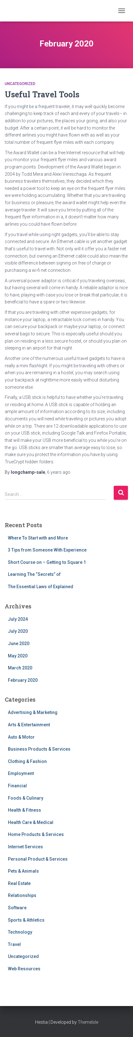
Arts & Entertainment (29, 724)
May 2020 (17, 655)
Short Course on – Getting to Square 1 (47, 562)
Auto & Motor (21, 737)
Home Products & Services (36, 834)
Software (17, 907)
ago (58, 472)
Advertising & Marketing (32, 712)
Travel (14, 944)
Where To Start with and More (38, 537)
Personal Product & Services (38, 859)
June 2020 (18, 643)
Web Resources (24, 968)
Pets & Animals (23, 871)
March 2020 (20, 667)
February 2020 (23, 680)
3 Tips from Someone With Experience (47, 549)
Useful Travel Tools (42, 94)
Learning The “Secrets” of (34, 574)
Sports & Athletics (26, 920)
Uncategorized (20, 84)
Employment (21, 773)
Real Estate (19, 883)
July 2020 (18, 631)
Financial (17, 785)
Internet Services (25, 846)
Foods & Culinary (25, 798)
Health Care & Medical (30, 822)
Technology (20, 932)
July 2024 (18, 619)
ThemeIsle (88, 1022)
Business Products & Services (39, 749)
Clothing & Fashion (27, 761)
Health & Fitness (24, 810)
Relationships (22, 895)
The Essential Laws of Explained (40, 586)
